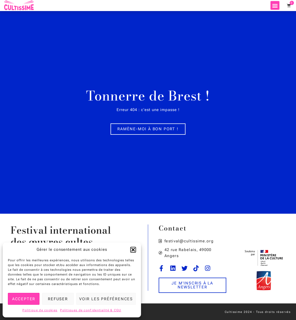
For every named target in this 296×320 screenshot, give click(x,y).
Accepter (23, 299)
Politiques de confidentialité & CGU (90, 310)
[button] (133, 249)
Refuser (58, 299)
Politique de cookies (39, 310)
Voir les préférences (106, 299)
